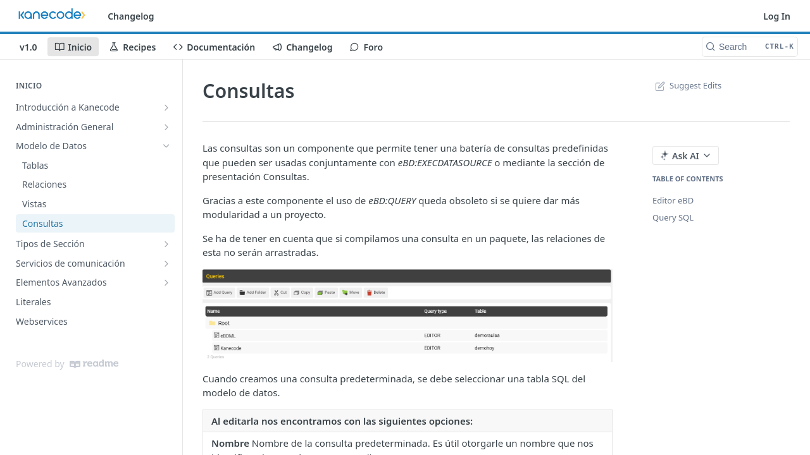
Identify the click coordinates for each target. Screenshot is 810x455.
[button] (407, 315)
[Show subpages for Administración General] (166, 127)
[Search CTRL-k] (749, 46)
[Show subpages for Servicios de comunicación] (166, 263)
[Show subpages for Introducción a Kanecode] (166, 107)
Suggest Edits (686, 85)
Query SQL (673, 217)
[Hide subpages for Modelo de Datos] (166, 146)
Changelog (131, 16)
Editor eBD (673, 200)
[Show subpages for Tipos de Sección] (166, 244)
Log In (776, 16)
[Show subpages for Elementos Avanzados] (166, 282)
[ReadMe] (94, 364)
